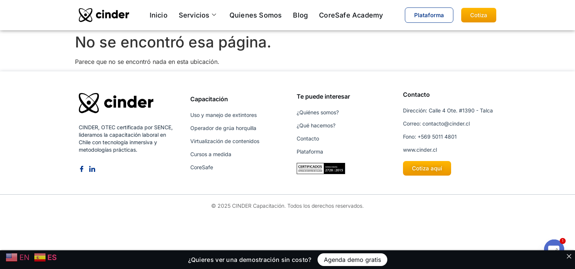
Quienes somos (255, 15)
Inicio (159, 15)
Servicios (197, 15)
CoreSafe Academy (351, 15)
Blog (300, 15)
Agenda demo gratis (352, 259)
